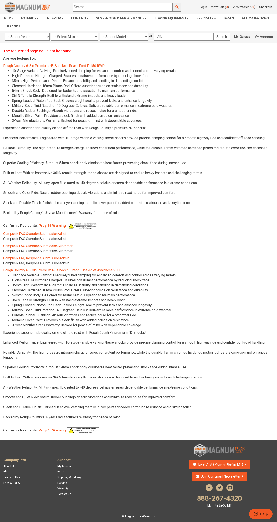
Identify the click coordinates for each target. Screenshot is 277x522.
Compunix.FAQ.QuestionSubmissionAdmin (35, 234)
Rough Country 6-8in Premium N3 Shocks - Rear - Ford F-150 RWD (54, 66)
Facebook (209, 487)
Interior (54, 18)
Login (203, 7)
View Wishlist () (244, 7)
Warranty (62, 488)
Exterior (30, 18)
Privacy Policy (11, 482)
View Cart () (220, 7)
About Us (9, 466)
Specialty (206, 18)
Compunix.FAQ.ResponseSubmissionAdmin (36, 258)
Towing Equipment (171, 18)
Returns (62, 482)
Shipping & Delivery (69, 477)
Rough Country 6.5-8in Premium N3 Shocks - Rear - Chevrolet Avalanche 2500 (62, 270)
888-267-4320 (219, 501)
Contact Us (64, 494)
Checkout (265, 7)
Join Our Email (220, 476)
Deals (229, 18)
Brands (13, 26)
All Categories (255, 18)
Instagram (229, 487)
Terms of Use (11, 477)
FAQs (60, 471)
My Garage (242, 37)
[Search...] (123, 7)
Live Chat (220, 464)
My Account (263, 37)
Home (8, 18)
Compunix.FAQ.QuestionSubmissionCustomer (38, 246)
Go (177, 7)
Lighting (79, 18)
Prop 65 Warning (52, 226)
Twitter (219, 487)
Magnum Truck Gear (219, 450)
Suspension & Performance (121, 18)
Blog (6, 471)
